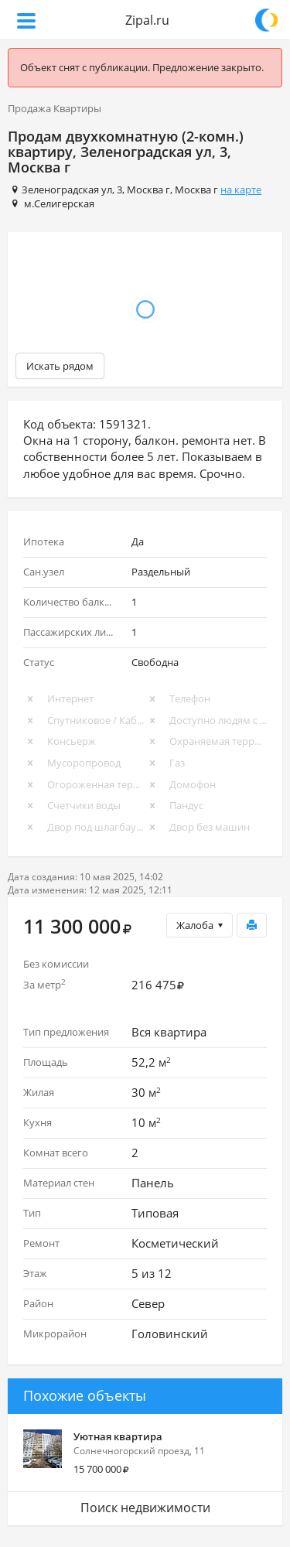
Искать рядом (60, 366)
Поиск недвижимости (145, 1507)
